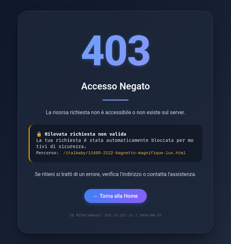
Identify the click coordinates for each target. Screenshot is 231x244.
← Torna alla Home (115, 195)
